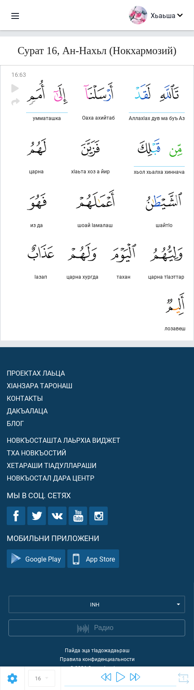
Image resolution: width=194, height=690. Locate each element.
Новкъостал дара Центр (50, 477)
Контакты (25, 398)
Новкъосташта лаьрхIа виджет (63, 440)
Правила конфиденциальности (97, 659)
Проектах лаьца (36, 373)
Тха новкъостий (36, 452)
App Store (93, 558)
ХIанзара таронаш (39, 385)
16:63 (18, 74)
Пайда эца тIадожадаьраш (97, 650)
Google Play (36, 558)
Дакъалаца (27, 410)
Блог (15, 423)
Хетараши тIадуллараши (51, 465)
